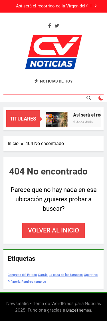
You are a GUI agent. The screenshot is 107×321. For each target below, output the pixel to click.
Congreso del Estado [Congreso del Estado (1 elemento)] (22, 275)
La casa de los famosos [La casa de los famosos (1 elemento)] (66, 275)
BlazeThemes (78, 310)
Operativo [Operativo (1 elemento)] (91, 275)
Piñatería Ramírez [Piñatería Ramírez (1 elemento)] (20, 282)
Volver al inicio (53, 230)
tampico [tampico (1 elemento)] (40, 282)
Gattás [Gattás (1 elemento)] (43, 275)
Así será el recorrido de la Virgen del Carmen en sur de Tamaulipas (50, 6)
